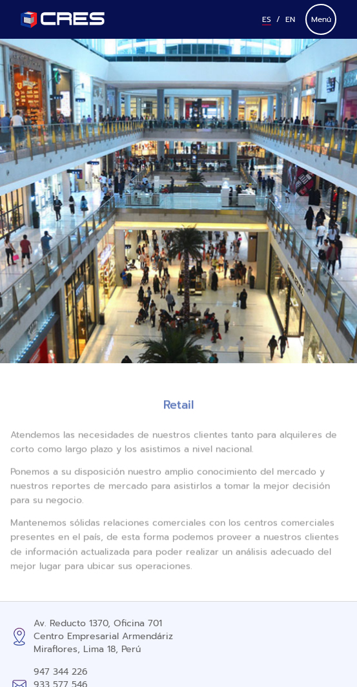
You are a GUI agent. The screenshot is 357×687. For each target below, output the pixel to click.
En (290, 19)
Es (266, 19)
